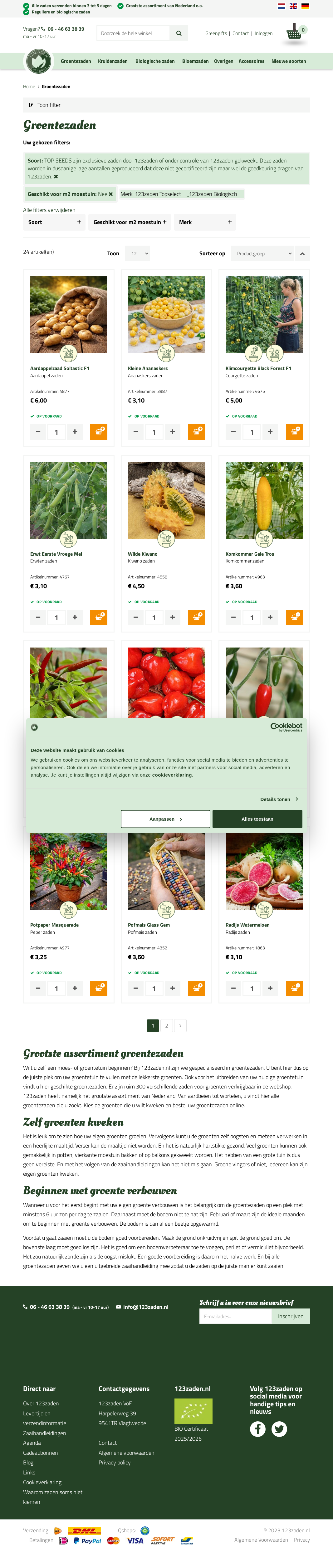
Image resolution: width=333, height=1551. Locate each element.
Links (29, 1472)
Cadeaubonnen (40, 1452)
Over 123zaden (41, 1403)
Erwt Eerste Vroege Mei (56, 554)
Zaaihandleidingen (44, 1433)
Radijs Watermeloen (248, 925)
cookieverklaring (172, 775)
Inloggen (264, 33)
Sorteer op (212, 253)
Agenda (32, 1442)
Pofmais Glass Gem (149, 925)
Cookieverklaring (42, 1482)
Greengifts (216, 33)
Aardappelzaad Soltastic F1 (60, 368)
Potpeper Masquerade (54, 925)
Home (29, 86)
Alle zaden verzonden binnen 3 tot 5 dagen (72, 5)
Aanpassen (165, 819)
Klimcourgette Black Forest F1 (258, 368)
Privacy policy (115, 1462)
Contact (241, 33)
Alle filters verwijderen (49, 210)
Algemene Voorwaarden (261, 1539)
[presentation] (246, 1344)
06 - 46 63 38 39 (66, 29)
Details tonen (275, 799)
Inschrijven (291, 1316)
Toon (113, 253)
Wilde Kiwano (143, 554)
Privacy (302, 1539)
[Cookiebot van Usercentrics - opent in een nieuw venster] (275, 727)
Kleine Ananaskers (148, 368)
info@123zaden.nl (146, 1307)
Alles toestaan (257, 819)
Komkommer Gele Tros (250, 554)
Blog (28, 1462)
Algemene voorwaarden (126, 1452)
